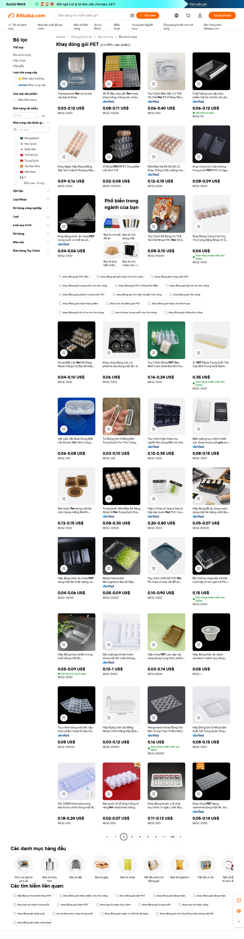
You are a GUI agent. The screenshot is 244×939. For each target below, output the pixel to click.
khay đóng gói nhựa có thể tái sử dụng (124, 913)
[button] (132, 15)
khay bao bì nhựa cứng (193, 904)
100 (172, 836)
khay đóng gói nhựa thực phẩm (78, 303)
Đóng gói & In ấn (81, 36)
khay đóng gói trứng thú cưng (183, 312)
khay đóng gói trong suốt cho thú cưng (83, 285)
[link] (238, 900)
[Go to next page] (180, 836)
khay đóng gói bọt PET (130, 895)
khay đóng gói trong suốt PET (169, 276)
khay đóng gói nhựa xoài (29, 913)
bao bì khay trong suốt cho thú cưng (134, 312)
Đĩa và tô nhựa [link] (128, 36)
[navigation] (31, 437)
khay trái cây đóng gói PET (123, 303)
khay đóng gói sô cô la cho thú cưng (81, 312)
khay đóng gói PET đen (74, 276)
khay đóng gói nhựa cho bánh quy (169, 303)
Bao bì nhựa (105, 36)
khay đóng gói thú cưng (184, 294)
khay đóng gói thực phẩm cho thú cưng (83, 895)
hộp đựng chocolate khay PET (32, 895)
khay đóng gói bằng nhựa (169, 895)
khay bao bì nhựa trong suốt (31, 904)
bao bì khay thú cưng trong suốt (72, 913)
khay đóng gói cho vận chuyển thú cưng (137, 294)
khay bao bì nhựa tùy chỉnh (113, 904)
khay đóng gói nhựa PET (72, 904)
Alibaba (60, 36)
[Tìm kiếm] (147, 15)
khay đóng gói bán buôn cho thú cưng (119, 276)
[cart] (189, 16)
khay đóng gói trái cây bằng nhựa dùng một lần (185, 913)
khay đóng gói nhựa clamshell (32, 922)
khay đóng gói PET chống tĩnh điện (136, 285)
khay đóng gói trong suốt (154, 904)
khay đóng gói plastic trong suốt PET (82, 294)
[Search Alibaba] (92, 15)
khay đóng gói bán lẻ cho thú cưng (187, 285)
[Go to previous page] (107, 836)
